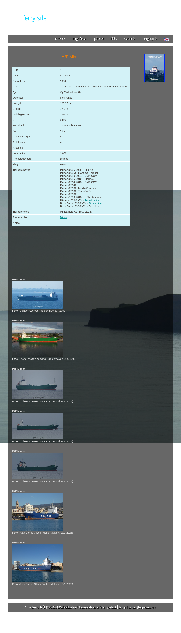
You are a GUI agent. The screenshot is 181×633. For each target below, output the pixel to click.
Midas (63, 217)
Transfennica (92, 200)
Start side (59, 39)
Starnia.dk (129, 39)
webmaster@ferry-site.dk (101, 607)
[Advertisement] (154, 135)
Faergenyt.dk (149, 39)
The (29, 17)
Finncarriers (95, 203)
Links (114, 39)
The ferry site (34, 607)
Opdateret (98, 39)
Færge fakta (80, 39)
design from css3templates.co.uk (137, 607)
